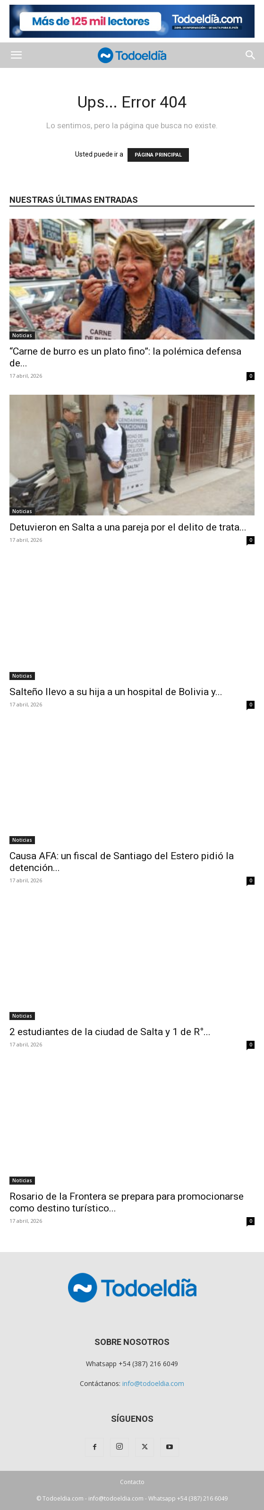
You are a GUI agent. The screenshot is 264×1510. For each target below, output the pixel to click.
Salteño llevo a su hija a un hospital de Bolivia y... (115, 691)
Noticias (22, 335)
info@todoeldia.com (153, 1383)
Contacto (132, 1482)
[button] (16, 55)
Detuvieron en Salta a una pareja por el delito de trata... (128, 527)
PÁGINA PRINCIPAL (158, 155)
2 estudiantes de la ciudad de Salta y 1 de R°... (110, 1031)
